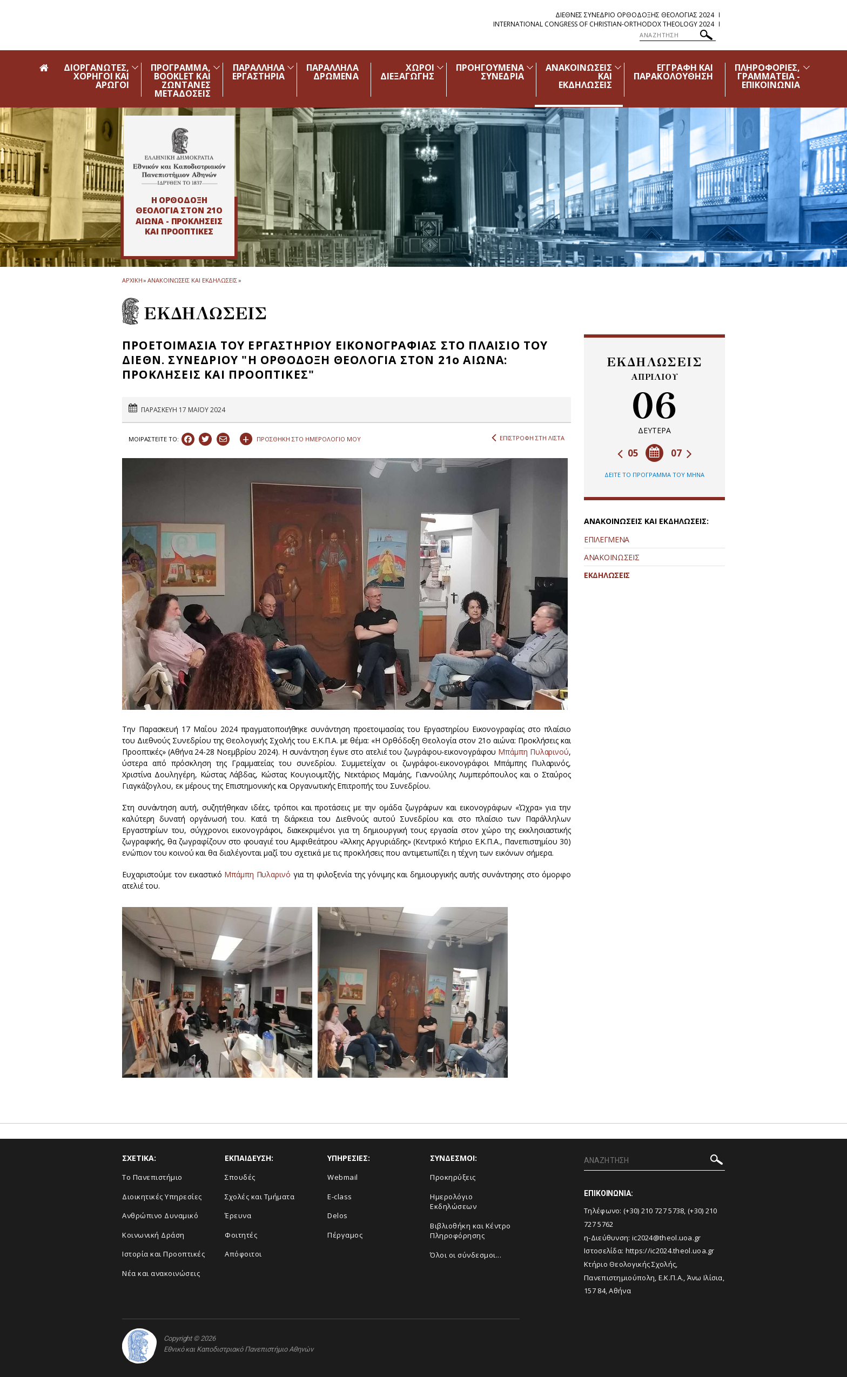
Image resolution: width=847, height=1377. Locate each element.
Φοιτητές (241, 1235)
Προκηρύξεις (453, 1177)
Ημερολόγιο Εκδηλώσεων (453, 1202)
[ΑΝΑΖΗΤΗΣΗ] (678, 35)
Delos (337, 1215)
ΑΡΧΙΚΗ (132, 280)
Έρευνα (238, 1215)
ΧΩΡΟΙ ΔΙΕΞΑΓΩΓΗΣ (407, 72)
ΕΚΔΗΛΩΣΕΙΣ (607, 575)
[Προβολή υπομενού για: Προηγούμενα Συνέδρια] (530, 67)
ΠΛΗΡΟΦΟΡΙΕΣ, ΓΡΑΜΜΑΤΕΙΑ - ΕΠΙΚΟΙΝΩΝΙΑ (768, 76)
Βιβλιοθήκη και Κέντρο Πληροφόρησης (470, 1231)
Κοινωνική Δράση (153, 1235)
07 (681, 453)
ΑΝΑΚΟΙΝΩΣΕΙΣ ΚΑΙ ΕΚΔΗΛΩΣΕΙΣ (192, 280)
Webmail (342, 1177)
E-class (339, 1196)
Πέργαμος (344, 1235)
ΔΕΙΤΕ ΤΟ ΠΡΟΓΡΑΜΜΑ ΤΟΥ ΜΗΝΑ (654, 475)
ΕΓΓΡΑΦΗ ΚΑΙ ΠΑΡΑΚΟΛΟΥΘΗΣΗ (673, 72)
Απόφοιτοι (243, 1254)
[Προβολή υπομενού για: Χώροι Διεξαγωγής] (440, 67)
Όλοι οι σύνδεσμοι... (465, 1255)
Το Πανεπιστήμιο (152, 1177)
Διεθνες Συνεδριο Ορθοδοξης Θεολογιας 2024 (634, 14)
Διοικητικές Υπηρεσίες (162, 1196)
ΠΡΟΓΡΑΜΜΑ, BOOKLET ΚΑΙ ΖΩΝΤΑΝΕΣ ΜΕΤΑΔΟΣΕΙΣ (181, 80)
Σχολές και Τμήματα (259, 1196)
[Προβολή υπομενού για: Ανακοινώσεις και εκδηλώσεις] (618, 67)
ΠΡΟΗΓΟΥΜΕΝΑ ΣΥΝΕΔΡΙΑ (490, 72)
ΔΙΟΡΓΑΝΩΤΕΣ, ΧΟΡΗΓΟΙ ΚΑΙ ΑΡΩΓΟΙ (97, 76)
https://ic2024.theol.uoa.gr (670, 1250)
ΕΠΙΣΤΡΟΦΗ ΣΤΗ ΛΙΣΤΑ (528, 438)
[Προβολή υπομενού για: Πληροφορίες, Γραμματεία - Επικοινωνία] (806, 67)
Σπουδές (240, 1177)
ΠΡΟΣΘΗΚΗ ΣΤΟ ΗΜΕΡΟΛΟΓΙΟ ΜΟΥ (300, 438)
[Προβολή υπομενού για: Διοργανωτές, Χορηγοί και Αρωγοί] (135, 67)
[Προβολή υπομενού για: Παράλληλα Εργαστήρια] (291, 67)
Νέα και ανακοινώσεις (161, 1273)
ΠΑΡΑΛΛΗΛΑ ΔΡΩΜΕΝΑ (332, 72)
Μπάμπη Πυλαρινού (533, 752)
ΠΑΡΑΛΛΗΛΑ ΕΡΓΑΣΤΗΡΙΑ (258, 72)
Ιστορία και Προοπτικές (163, 1254)
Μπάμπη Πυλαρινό (257, 874)
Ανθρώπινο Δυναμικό (160, 1215)
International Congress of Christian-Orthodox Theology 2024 (603, 24)
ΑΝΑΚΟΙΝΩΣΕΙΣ (611, 557)
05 (627, 453)
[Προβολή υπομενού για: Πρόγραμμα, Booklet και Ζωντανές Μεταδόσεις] (217, 67)
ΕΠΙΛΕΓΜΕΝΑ (606, 539)
